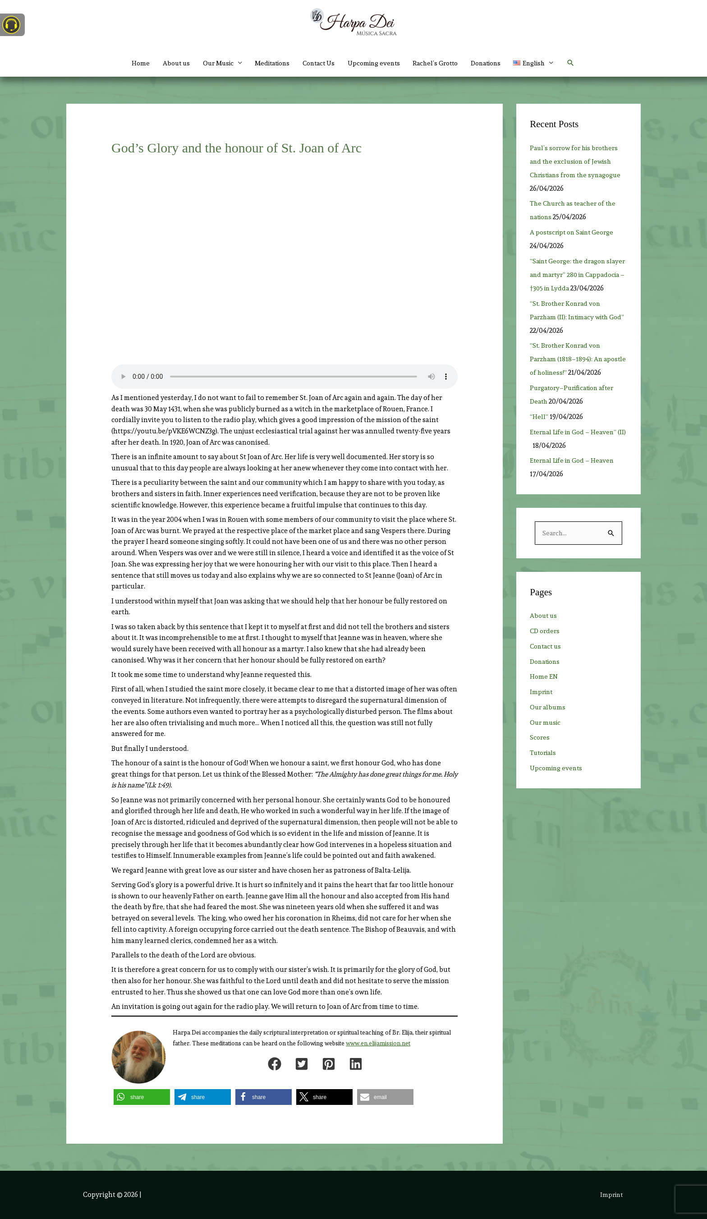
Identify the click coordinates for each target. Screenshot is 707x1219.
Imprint (542, 719)
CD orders (546, 658)
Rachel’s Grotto (441, 63)
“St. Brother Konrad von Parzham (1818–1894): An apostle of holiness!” (568, 372)
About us (163, 63)
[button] (547, 63)
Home (126, 63)
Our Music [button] (208, 63)
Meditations (266, 63)
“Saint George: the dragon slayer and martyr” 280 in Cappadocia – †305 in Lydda (573, 274)
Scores (540, 765)
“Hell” (539, 444)
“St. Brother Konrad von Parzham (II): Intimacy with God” (572, 330)
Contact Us (317, 63)
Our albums (548, 735)
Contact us (547, 674)
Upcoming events (376, 63)
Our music (546, 750)
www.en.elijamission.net (378, 1043)
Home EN (544, 704)
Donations (496, 63)
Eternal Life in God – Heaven (575, 487)
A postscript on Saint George (575, 232)
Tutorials (544, 780)
